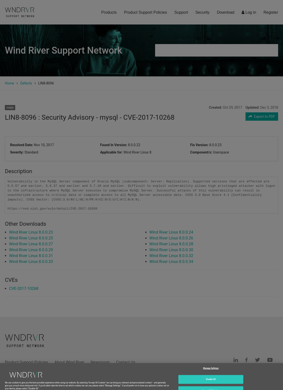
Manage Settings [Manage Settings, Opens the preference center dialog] (211, 373)
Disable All (211, 384)
